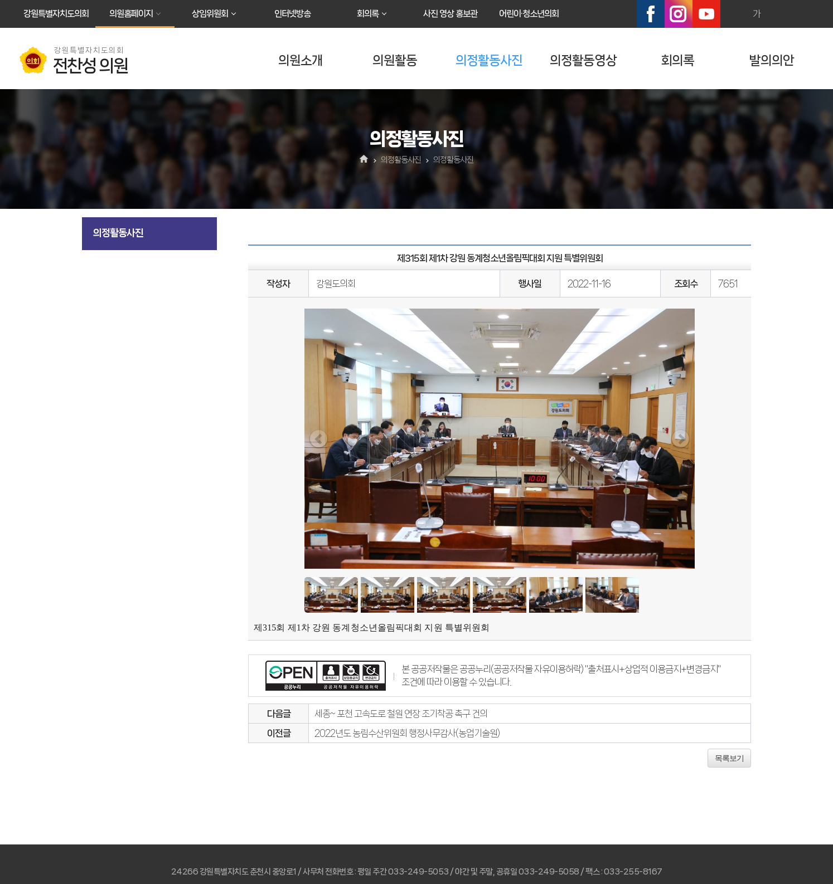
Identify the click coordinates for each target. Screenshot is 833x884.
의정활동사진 (489, 60)
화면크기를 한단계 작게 (780, 14)
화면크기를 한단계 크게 (732, 14)
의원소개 (300, 60)
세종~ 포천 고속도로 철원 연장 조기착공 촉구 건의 (400, 714)
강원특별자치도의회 (56, 13)
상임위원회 (210, 13)
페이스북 (651, 14)
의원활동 (394, 60)
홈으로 (364, 160)
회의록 (368, 13)
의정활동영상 (583, 60)
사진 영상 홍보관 (450, 13)
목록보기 (729, 758)
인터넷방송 (292, 13)
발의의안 (771, 60)
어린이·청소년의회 (529, 13)
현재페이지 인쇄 (804, 14)
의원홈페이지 (131, 13)
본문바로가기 (0, 0)
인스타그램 (678, 14)
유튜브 (706, 14)
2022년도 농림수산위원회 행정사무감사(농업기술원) (407, 733)
